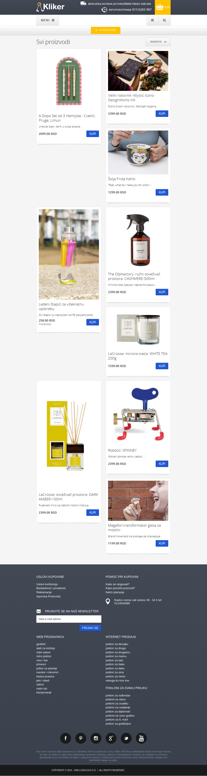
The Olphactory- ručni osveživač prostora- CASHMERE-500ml (134, 276)
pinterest (80, 738)
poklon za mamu (116, 656)
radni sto (41, 688)
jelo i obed (42, 680)
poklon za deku (115, 668)
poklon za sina (115, 672)
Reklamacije (44, 592)
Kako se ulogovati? (117, 584)
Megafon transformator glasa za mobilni (134, 527)
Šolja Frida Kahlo (121, 178)
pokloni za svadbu (117, 703)
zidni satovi (43, 652)
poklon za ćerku (115, 676)
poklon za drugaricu (118, 652)
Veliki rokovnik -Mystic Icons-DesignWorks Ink (131, 97)
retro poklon (43, 656)
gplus (111, 738)
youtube (141, 738)
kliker (50, 7)
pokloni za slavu (116, 699)
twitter (126, 738)
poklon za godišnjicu (118, 723)
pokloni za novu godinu (120, 715)
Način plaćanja (115, 592)
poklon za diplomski (118, 711)
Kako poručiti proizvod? (120, 588)
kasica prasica (45, 676)
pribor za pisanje (46, 668)
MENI (48, 20)
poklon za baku (115, 664)
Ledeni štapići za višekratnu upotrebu (61, 306)
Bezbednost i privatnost (51, 588)
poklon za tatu (114, 660)
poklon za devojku (117, 644)
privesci (41, 664)
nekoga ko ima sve (117, 680)
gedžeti (40, 644)
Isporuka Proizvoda (48, 596)
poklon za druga (116, 648)
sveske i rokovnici (47, 672)
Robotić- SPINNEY (122, 450)
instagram (96, 738)
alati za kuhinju (45, 648)
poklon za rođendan (118, 695)
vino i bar (42, 660)
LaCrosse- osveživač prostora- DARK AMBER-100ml (68, 497)
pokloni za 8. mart (117, 719)
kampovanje (44, 692)
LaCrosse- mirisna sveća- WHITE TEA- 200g (138, 356)
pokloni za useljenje (118, 707)
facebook (65, 738)
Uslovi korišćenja (47, 584)
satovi (40, 684)
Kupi (92, 134)
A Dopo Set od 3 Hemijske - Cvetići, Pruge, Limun (67, 118)
